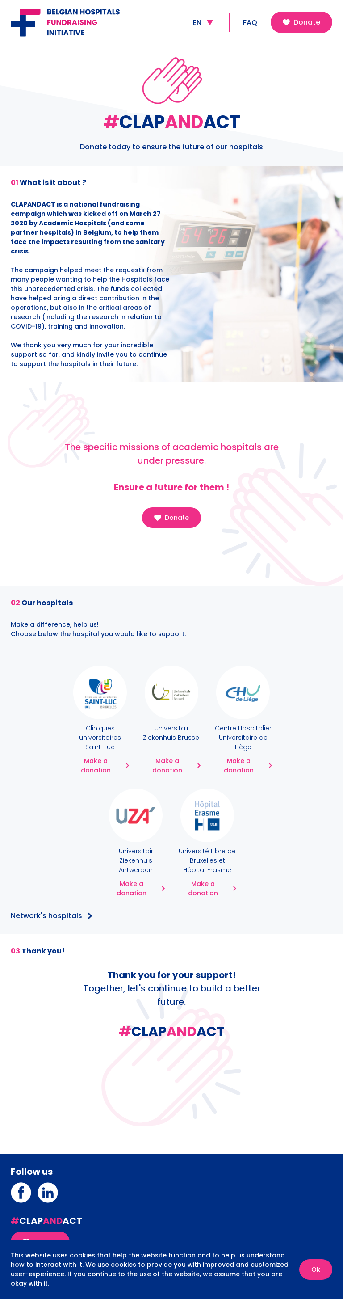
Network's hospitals (46, 916)
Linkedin (48, 1186)
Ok (315, 1269)
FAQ (250, 22)
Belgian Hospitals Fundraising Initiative (73, 10)
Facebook (21, 1186)
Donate (301, 22)
